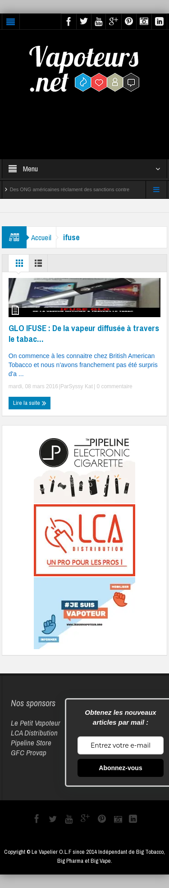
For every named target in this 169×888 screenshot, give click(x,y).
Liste (40, 265)
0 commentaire (113, 386)
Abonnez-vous (120, 767)
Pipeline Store (31, 742)
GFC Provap (28, 752)
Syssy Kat (81, 386)
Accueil (41, 237)
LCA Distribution (34, 732)
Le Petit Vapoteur (35, 723)
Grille (19, 265)
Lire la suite (29, 403)
